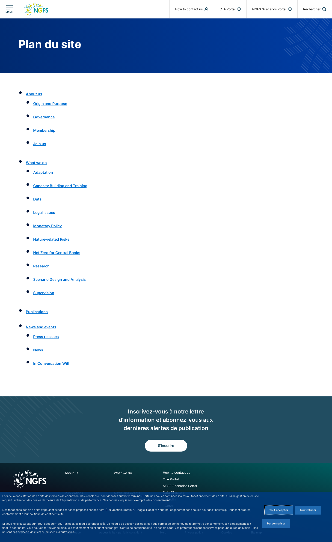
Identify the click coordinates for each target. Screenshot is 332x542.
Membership (44, 130)
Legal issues (44, 212)
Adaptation (43, 172)
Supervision (43, 292)
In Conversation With (52, 363)
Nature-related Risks (51, 239)
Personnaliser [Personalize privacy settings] (276, 523)
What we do (36, 162)
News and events (41, 327)
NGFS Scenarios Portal (180, 486)
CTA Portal (171, 479)
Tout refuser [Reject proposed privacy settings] (308, 510)
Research (41, 266)
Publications (37, 311)
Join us (39, 143)
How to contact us (176, 472)
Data (37, 199)
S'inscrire (166, 445)
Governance (44, 117)
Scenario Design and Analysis (59, 279)
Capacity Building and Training (60, 185)
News (38, 350)
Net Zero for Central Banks (56, 252)
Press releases (46, 336)
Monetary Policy (47, 226)
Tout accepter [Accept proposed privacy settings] (278, 510)
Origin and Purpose (50, 103)
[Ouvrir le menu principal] (9, 9)
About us (34, 94)
